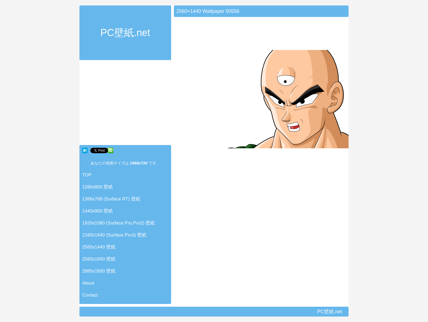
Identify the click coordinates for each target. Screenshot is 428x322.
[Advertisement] (125, 104)
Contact (90, 295)
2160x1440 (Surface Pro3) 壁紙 (114, 235)
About (88, 283)
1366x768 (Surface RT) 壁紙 (111, 199)
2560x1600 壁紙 (98, 259)
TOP (86, 175)
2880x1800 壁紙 (98, 271)
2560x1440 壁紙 (98, 247)
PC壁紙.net (125, 32)
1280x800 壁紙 (97, 187)
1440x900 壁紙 (97, 211)
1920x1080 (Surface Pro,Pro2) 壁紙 (118, 223)
